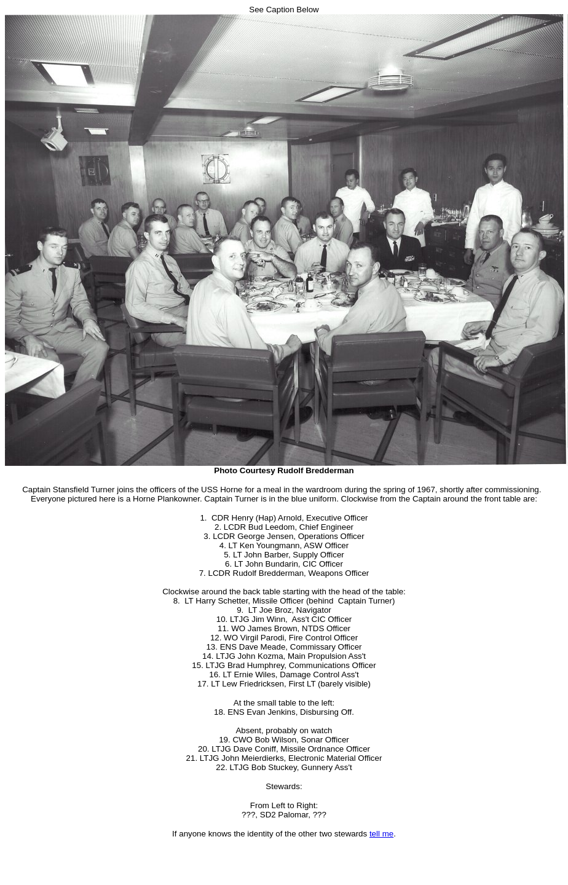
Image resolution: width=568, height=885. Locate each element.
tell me (381, 833)
